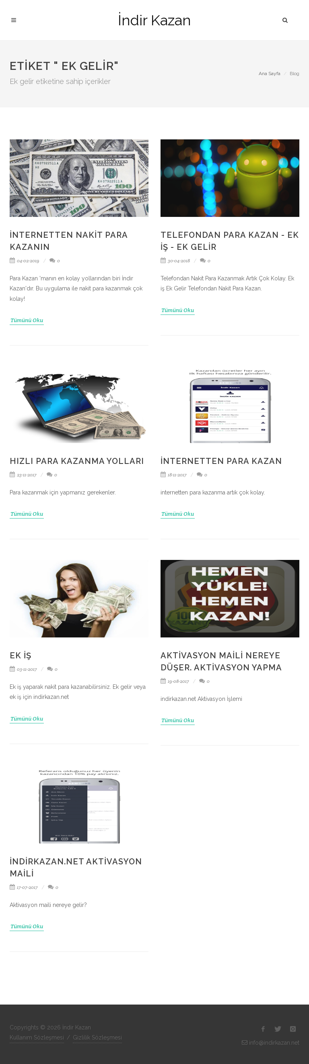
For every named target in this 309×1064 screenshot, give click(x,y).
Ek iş (20, 655)
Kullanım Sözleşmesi (37, 1037)
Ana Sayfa (269, 73)
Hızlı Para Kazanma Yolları (77, 461)
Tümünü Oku (26, 320)
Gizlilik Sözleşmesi (97, 1037)
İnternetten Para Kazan (221, 461)
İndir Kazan (154, 20)
